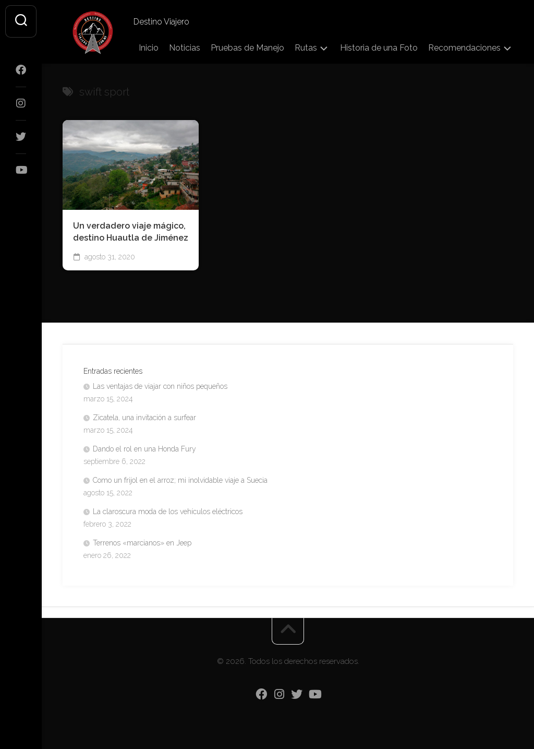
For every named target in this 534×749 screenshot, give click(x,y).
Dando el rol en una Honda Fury (144, 449)
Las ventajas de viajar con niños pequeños (160, 386)
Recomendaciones (464, 48)
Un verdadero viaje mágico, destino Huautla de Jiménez (130, 232)
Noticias (184, 48)
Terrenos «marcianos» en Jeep (142, 543)
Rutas (306, 48)
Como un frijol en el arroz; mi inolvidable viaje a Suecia (180, 480)
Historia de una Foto (379, 48)
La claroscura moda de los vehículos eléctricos (167, 511)
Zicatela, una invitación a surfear (144, 417)
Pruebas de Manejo (247, 48)
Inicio (149, 48)
